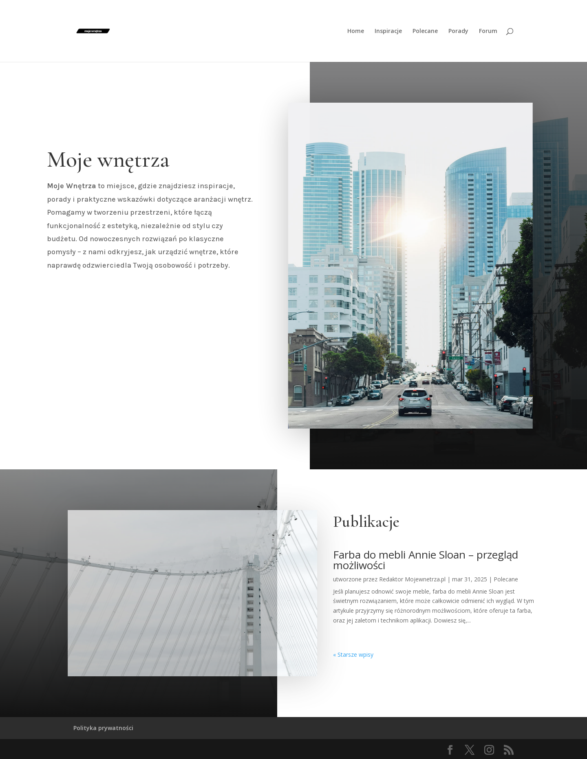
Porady (458, 31)
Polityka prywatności (103, 728)
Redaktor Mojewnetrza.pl (412, 579)
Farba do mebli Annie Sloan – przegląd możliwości (425, 559)
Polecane (425, 31)
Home (355, 31)
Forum (488, 31)
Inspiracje (388, 31)
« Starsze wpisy (353, 654)
